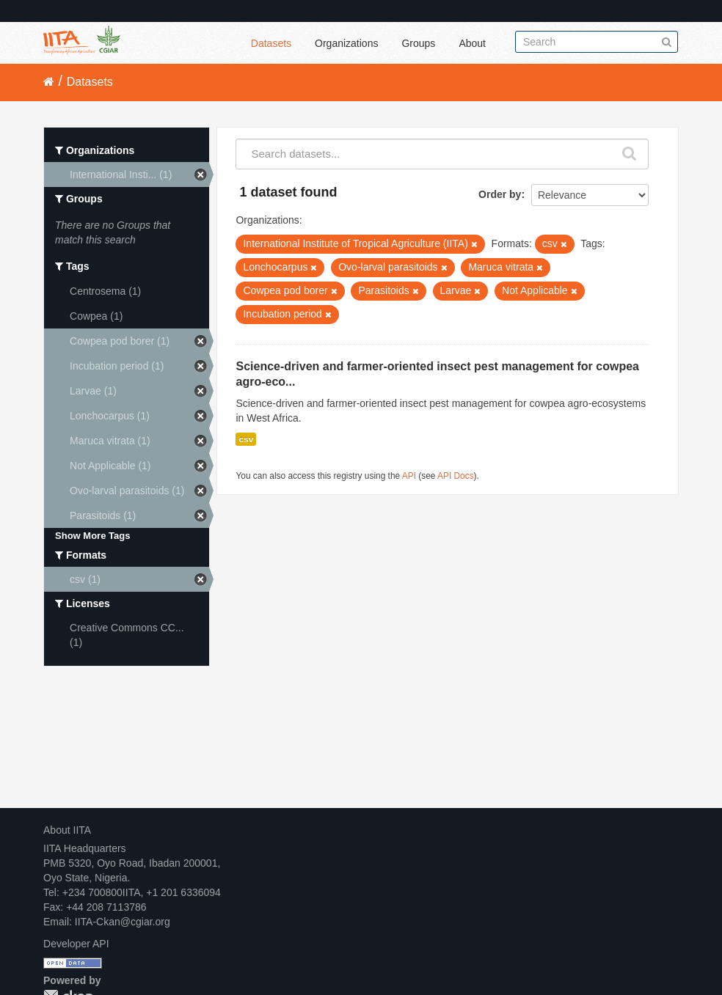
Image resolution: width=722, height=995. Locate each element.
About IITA (67, 830)
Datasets (271, 43)
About (472, 43)
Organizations (346, 43)
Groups (418, 43)
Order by (499, 194)
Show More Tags (92, 535)
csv (245, 439)
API (409, 476)
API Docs (455, 476)
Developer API (76, 944)
